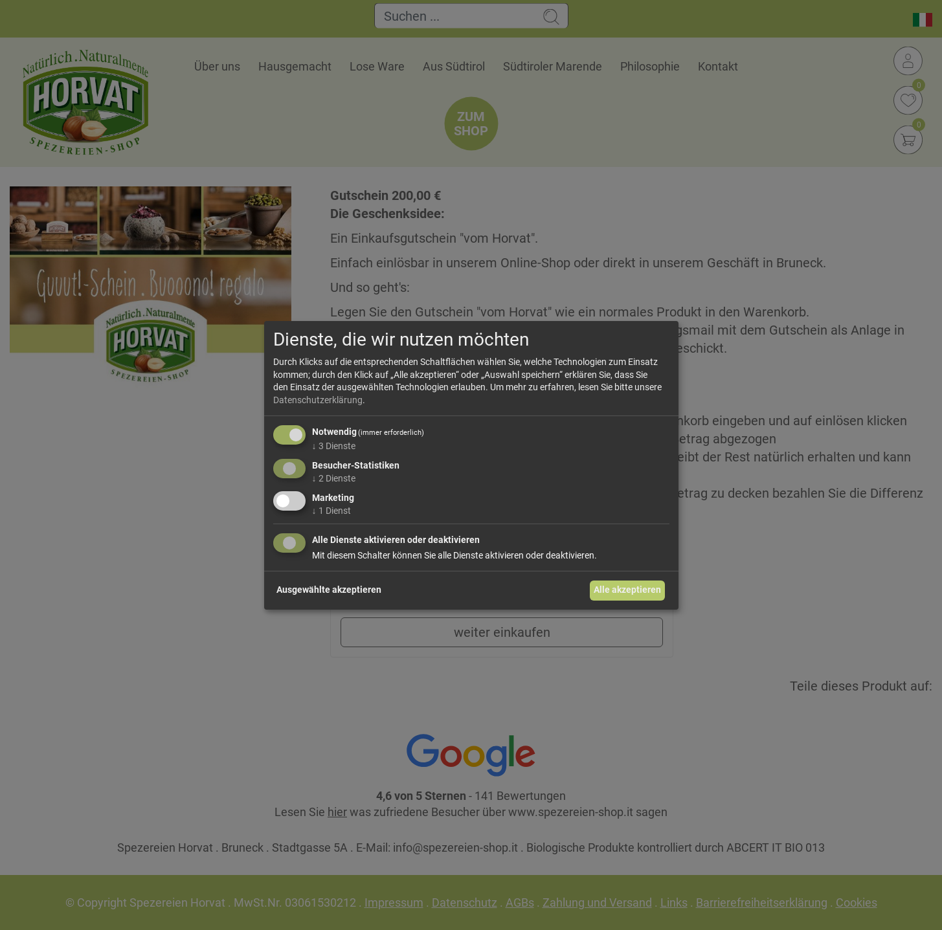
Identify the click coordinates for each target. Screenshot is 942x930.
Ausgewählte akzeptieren (328, 589)
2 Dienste (333, 478)
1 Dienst (331, 510)
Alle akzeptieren (627, 589)
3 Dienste (333, 446)
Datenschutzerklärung (318, 400)
